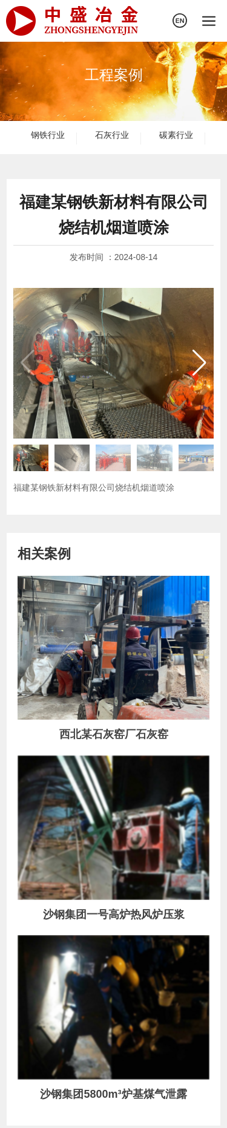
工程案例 (114, 75)
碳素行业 (176, 135)
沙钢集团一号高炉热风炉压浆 (114, 914)
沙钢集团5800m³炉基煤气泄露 (113, 1094)
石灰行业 (112, 135)
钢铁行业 (48, 135)
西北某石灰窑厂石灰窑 (113, 734)
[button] (199, 363)
